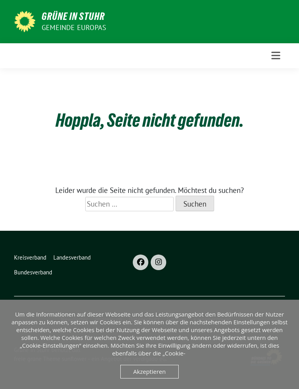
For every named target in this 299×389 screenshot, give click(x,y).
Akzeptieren (149, 371)
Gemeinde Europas (74, 27)
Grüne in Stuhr (73, 16)
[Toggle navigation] (276, 55)
